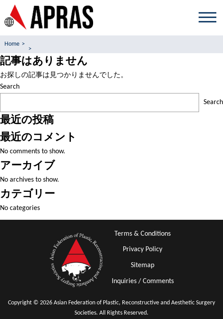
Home (12, 44)
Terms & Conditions (142, 233)
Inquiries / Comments (143, 281)
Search (10, 86)
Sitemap (142, 265)
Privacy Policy (142, 249)
